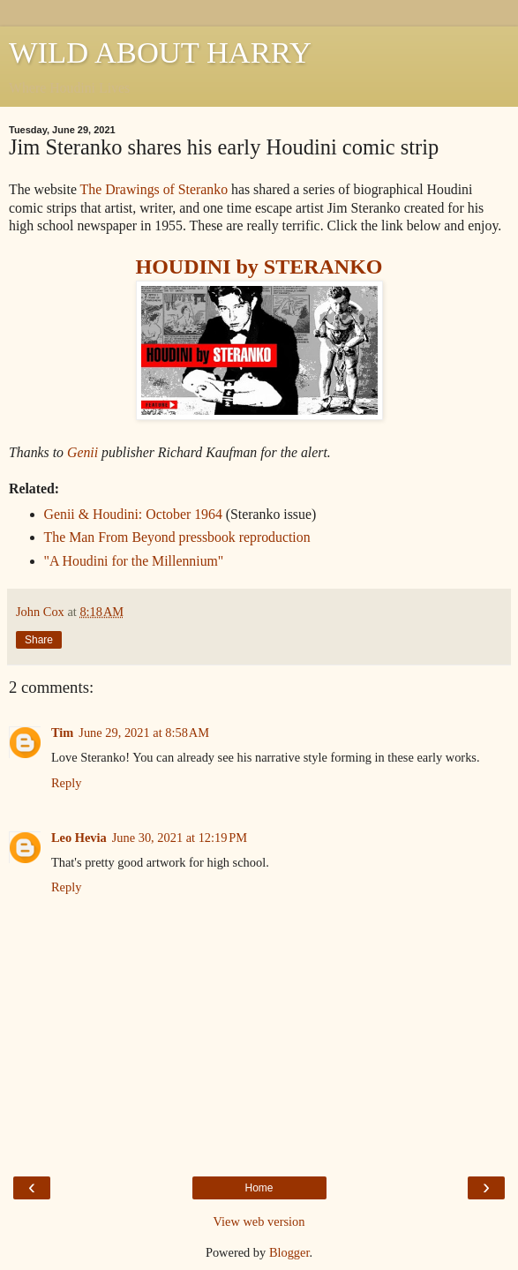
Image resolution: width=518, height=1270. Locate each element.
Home (258, 1188)
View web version (259, 1221)
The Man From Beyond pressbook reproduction (177, 537)
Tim (62, 732)
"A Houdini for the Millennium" (134, 560)
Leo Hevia (79, 837)
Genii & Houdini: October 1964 (133, 514)
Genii (82, 452)
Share (39, 640)
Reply (66, 783)
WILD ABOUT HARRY (160, 52)
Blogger (289, 1252)
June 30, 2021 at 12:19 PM (179, 837)
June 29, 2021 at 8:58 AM (144, 732)
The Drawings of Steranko (154, 189)
